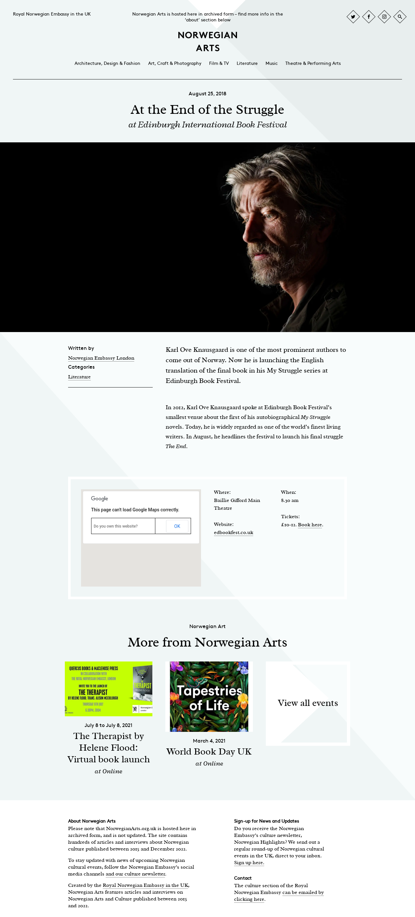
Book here (310, 524)
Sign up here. (249, 862)
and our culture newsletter (135, 874)
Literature (247, 63)
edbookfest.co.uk (233, 532)
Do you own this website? (116, 526)
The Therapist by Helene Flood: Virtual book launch (108, 747)
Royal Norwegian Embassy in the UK (52, 14)
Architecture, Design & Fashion (107, 63)
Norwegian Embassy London (101, 358)
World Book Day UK (209, 751)
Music (272, 63)
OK (177, 526)
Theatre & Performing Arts (313, 63)
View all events (308, 703)
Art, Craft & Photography (174, 63)
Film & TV (219, 63)
